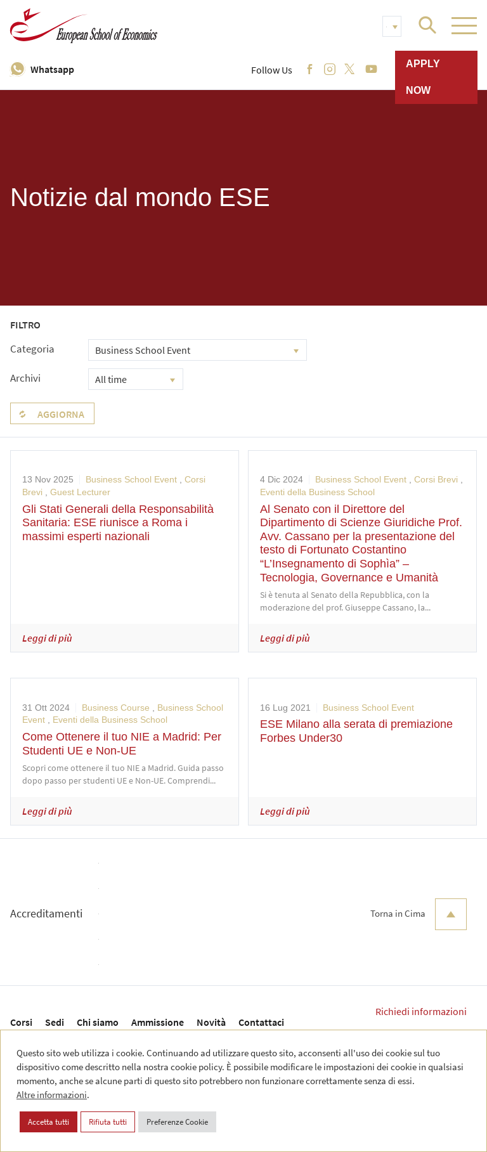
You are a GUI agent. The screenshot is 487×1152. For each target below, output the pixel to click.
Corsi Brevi (436, 479)
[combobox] (197, 350)
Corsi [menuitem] (21, 1022)
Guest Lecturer (80, 492)
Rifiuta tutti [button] (108, 1121)
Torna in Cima (418, 914)
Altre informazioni (51, 1095)
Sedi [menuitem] (54, 1022)
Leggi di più (47, 637)
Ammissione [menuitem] (157, 1022)
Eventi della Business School (317, 492)
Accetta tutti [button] (48, 1121)
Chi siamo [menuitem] (98, 1022)
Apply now (423, 77)
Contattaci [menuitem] (261, 1022)
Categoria (32, 349)
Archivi (25, 378)
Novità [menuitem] (211, 1022)
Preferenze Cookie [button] (177, 1121)
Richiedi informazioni (421, 1011)
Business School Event (131, 479)
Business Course (116, 707)
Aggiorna (60, 414)
